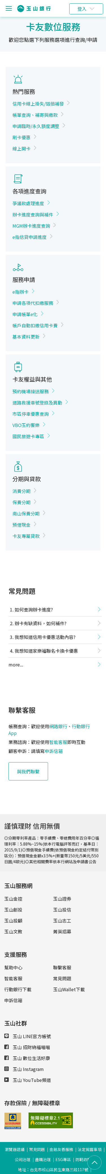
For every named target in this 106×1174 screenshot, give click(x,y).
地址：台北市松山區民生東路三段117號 (53, 1169)
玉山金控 (13, 898)
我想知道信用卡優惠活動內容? (45, 637)
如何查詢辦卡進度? (34, 609)
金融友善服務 (61, 1149)
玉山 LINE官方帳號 (27, 1036)
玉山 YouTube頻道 (27, 1080)
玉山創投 (13, 909)
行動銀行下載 (17, 989)
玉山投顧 (13, 920)
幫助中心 (13, 967)
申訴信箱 (54, 751)
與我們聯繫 (28, 771)
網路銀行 (58, 726)
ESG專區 (63, 1159)
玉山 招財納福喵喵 (27, 1047)
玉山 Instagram (24, 1069)
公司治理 (23, 1159)
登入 (81, 8)
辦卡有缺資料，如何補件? (40, 623)
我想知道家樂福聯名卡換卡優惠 (46, 650)
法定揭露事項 (89, 1149)
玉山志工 (62, 920)
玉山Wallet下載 (69, 989)
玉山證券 (62, 898)
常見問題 (62, 978)
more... (15, 664)
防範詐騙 (83, 1159)
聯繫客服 (62, 967)
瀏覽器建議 (15, 1149)
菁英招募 (62, 931)
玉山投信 (62, 909)
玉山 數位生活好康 (27, 1058)
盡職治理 (43, 1159)
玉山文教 (13, 931)
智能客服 (58, 742)
